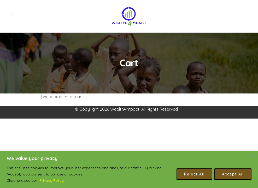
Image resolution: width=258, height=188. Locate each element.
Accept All (233, 174)
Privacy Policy (51, 180)
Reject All (194, 174)
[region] (129, 169)
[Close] (252, 155)
